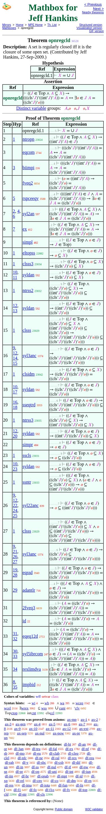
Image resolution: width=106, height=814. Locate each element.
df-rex (72, 758)
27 (15, 561)
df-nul (51, 767)
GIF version (96, 31)
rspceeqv (31, 198)
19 (15, 569)
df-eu (37, 753)
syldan (28, 274)
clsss (27, 330)
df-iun (86, 771)
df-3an (19, 749)
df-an (82, 744)
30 (15, 651)
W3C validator (94, 809)
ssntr (27, 482)
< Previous (93, 4)
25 (15, 515)
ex (25, 229)
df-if (67, 767)
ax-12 (66, 728)
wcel (7, 708)
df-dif (76, 762)
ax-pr (76, 733)
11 (15, 277)
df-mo (20, 753)
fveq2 (28, 183)
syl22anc (31, 505)
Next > (98, 9)
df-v (25, 762)
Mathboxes (9, 28)
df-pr (19, 771)
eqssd (28, 572)
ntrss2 (28, 290)
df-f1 (17, 790)
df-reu (89, 758)
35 (15, 687)
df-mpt (62, 776)
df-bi (67, 744)
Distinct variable (31, 108)
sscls (27, 455)
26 (15, 556)
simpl (28, 242)
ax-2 (94, 719)
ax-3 (8, 724)
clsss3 (28, 263)
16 (15, 402)
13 (15, 310)
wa (62, 703)
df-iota (45, 785)
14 (15, 358)
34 (15, 669)
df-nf (85, 749)
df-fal (53, 749)
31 (15, 633)
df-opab (43, 776)
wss (44, 708)
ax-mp (72, 719)
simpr (28, 444)
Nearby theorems (93, 12)
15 (15, 363)
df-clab (54, 753)
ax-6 (67, 724)
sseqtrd (29, 404)
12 (15, 305)
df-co (54, 780)
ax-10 (33, 728)
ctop (14, 713)
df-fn (79, 785)
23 (15, 469)
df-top (83, 790)
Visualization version (89, 28)
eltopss (29, 252)
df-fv (66, 790)
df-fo (33, 790)
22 (15, 505)
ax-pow (58, 733)
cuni (62, 708)
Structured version (90, 24)
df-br (25, 776)
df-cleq (73, 753)
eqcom (29, 152)
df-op (35, 771)
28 (15, 575)
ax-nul (39, 733)
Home (19, 24)
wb (47, 703)
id (24, 620)
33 (15, 656)
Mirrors (6, 24)
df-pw (83, 767)
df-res (9, 785)
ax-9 (17, 728)
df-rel (20, 780)
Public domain (64, 809)
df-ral (55, 758)
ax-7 (82, 724)
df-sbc (41, 762)
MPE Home (35, 24)
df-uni (52, 771)
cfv (77, 708)
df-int (69, 771)
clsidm (29, 374)
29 (15, 590)
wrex (25, 708)
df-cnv (37, 780)
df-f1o (50, 790)
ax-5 (52, 724)
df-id (79, 776)
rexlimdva (32, 669)
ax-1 (84, 719)
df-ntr (22, 794)
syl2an (28, 213)
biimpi (28, 167)
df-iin (9, 776)
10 (15, 272)
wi (33, 703)
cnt (33, 713)
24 (15, 510)
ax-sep (22, 733)
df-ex (69, 749)
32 (15, 638)
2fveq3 (29, 607)
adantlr (29, 590)
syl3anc (29, 355)
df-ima (27, 785)
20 (15, 436)
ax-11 (50, 728)
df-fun (63, 785)
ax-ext (83, 728)
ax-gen (20, 724)
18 (15, 407)
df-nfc (22, 758)
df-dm (71, 780)
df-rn (88, 780)
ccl (52, 713)
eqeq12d (30, 636)
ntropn (28, 139)
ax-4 (37, 724)
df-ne (39, 758)
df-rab (9, 762)
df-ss (35, 767)
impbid (29, 684)
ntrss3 (28, 420)
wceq (79, 703)
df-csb (59, 762)
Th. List (52, 24)
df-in (19, 767)
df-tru (36, 749)
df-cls (40, 794)
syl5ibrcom (33, 653)
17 (15, 392)
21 (15, 551)
